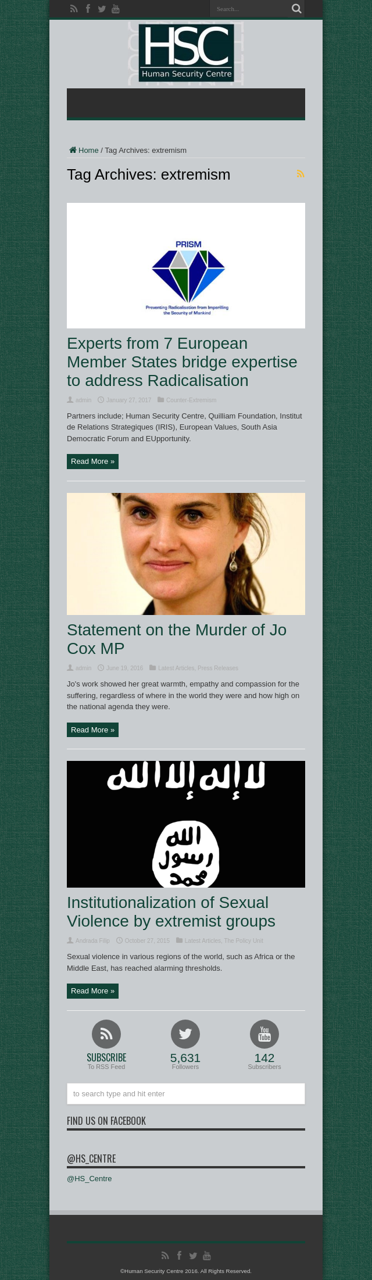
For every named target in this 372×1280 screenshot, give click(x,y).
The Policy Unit (243, 941)
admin (83, 400)
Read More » (93, 461)
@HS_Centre (91, 1158)
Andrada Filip (93, 941)
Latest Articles (176, 668)
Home (83, 150)
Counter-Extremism (191, 400)
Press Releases (218, 668)
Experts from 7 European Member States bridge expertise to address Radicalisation (182, 361)
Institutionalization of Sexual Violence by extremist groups (171, 911)
